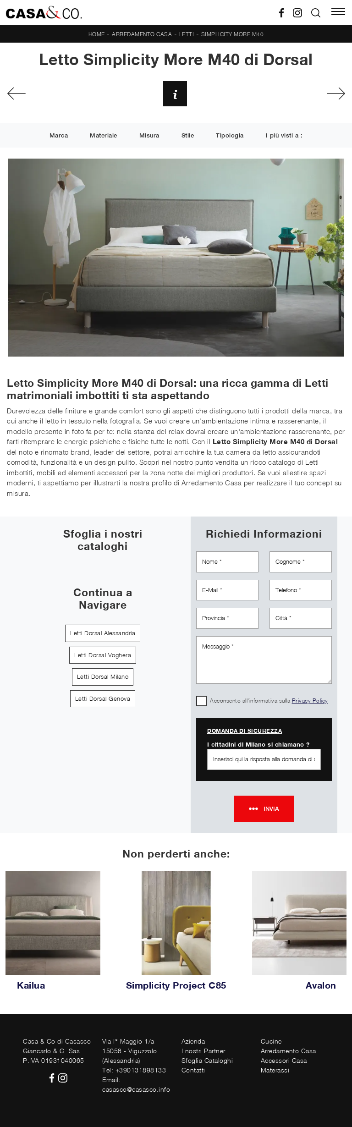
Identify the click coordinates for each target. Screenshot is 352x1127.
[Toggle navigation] (338, 12)
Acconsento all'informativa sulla (269, 700)
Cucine (271, 1041)
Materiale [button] (103, 135)
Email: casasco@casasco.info (136, 1084)
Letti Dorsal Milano (103, 676)
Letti (186, 34)
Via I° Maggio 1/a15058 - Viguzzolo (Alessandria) (129, 1050)
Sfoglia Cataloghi (207, 1060)
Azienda (193, 1041)
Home (96, 34)
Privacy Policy (310, 700)
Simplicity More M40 (232, 34)
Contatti (193, 1070)
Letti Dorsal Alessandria (102, 633)
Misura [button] (149, 135)
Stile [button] (188, 135)
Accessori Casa (284, 1060)
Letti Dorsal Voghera (102, 655)
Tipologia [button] (230, 135)
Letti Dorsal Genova (103, 698)
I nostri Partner (204, 1051)
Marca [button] (59, 135)
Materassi (275, 1070)
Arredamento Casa (142, 34)
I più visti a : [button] (284, 135)
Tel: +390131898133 (134, 1070)
